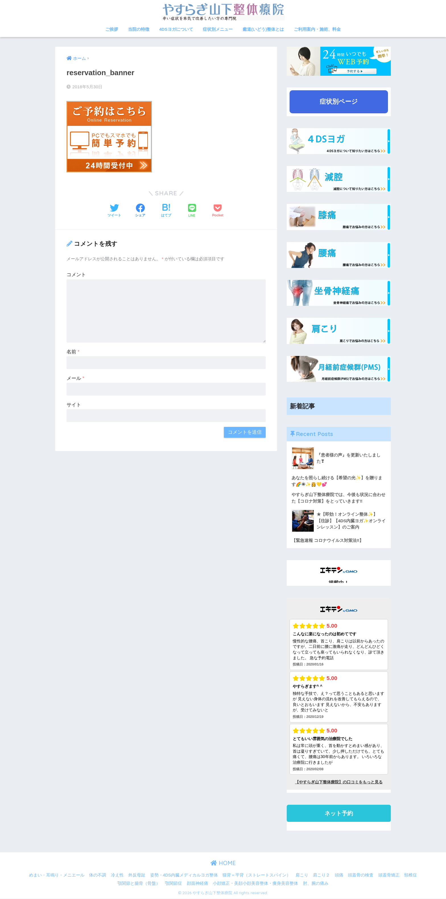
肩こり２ (321, 875)
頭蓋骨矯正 (389, 875)
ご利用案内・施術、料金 (317, 29)
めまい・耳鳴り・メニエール (56, 875)
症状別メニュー (218, 29)
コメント (76, 274)
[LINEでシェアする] (192, 211)
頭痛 (339, 875)
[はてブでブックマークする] (166, 211)
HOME (223, 863)
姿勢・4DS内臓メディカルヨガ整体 (184, 875)
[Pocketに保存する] (217, 211)
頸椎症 (410, 875)
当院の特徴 (138, 29)
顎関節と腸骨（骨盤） (138, 883)
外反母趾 (136, 875)
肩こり (302, 875)
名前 (73, 352)
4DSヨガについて (176, 29)
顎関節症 (173, 883)
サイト (74, 404)
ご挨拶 (111, 29)
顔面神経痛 (197, 883)
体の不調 (97, 875)
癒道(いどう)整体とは (263, 29)
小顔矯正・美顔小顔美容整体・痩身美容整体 (255, 883)
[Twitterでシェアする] (114, 211)
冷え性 (117, 875)
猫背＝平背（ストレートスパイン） (256, 875)
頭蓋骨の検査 (360, 875)
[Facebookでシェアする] (140, 211)
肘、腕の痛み (316, 883)
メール (75, 378)
